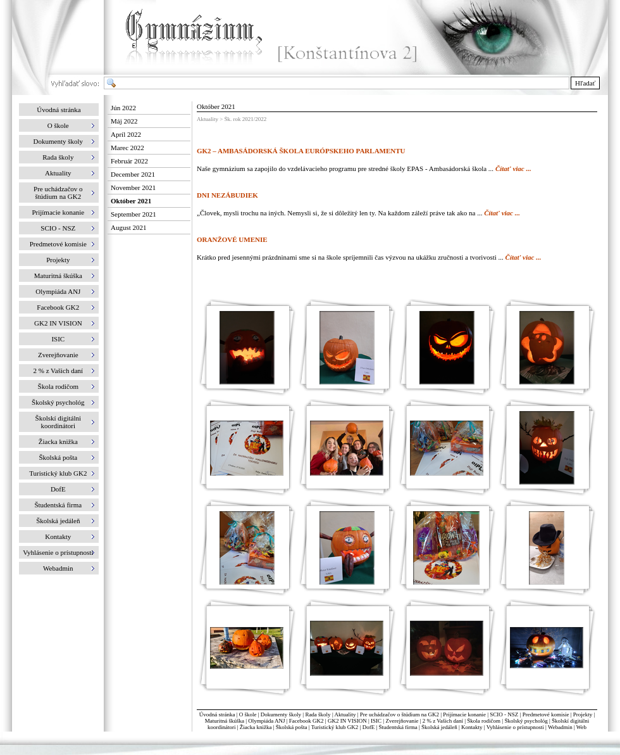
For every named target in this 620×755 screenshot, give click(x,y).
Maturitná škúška (224, 721)
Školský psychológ (525, 721)
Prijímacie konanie (464, 714)
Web (581, 727)
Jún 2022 (123, 107)
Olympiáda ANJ (266, 721)
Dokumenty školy (281, 714)
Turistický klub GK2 (335, 727)
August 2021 (129, 227)
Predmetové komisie (547, 714)
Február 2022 (129, 161)
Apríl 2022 (126, 134)
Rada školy (317, 714)
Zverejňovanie (401, 721)
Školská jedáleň (439, 727)
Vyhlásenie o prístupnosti (515, 727)
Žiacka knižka (256, 727)
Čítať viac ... (513, 168)
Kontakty (472, 727)
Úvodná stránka (58, 109)
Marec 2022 (127, 147)
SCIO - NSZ (504, 714)
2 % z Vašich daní (443, 721)
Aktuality (345, 714)
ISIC (376, 721)
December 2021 (133, 174)
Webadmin (560, 727)
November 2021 (133, 187)
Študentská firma (397, 727)
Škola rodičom (483, 721)
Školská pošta (291, 727)
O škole (248, 714)
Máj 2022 (124, 121)
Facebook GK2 (306, 721)
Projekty (583, 714)
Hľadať (585, 83)
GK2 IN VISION (347, 721)
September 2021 (133, 214)
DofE (369, 727)
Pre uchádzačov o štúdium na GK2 (399, 714)
